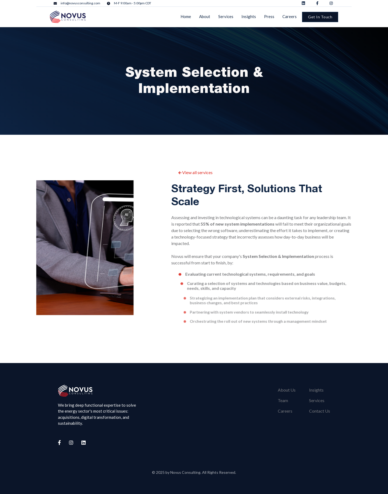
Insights (248, 16)
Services (225, 16)
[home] (68, 17)
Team (283, 400)
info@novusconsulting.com (80, 3)
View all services (195, 172)
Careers (289, 16)
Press (269, 16)
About (204, 16)
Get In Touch (320, 17)
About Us (287, 389)
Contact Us (319, 410)
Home (186, 16)
